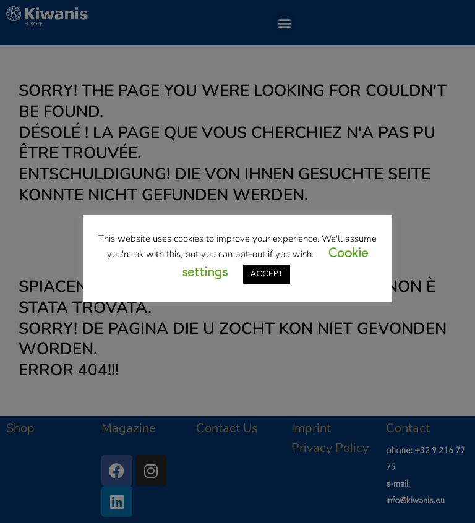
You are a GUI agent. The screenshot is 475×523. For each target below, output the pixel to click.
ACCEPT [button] (266, 274)
